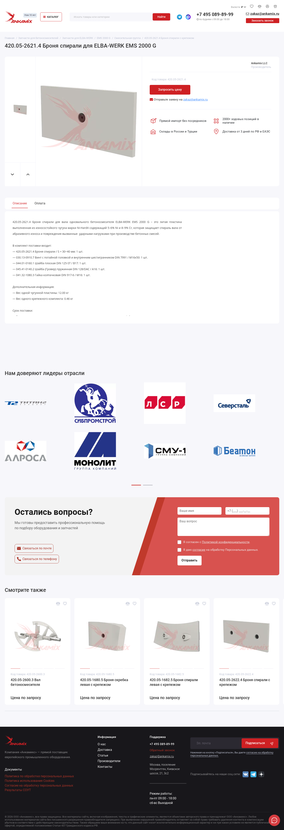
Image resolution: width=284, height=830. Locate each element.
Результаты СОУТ (18, 790)
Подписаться (260, 743)
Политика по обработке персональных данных (39, 776)
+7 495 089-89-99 (215, 14)
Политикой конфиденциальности (225, 542)
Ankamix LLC (259, 63)
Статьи (103, 755)
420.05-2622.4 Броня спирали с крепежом (244, 682)
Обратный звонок (162, 750)
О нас (102, 744)
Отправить (189, 560)
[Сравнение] (259, 6)
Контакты (105, 767)
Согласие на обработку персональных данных (39, 785)
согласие (198, 550)
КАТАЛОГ (51, 16)
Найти (161, 16)
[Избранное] (252, 6)
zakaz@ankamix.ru (162, 756)
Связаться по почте (34, 548)
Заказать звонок (262, 20)
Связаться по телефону (37, 559)
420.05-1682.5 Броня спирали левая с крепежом (174, 682)
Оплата (40, 203)
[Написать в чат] (274, 820)
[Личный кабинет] (267, 6)
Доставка (105, 750)
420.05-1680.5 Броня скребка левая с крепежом (104, 682)
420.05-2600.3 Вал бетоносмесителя (25, 682)
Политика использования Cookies (29, 781)
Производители (109, 761)
